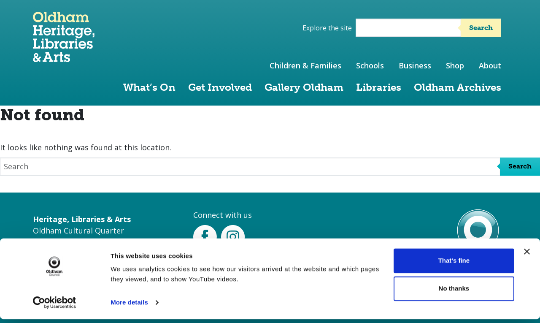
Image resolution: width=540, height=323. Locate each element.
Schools (370, 65)
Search (481, 28)
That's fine (454, 264)
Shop (455, 65)
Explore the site (327, 28)
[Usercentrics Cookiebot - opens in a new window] (55, 306)
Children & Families (305, 65)
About (490, 65)
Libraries (378, 87)
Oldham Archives (457, 87)
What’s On (149, 87)
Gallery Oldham (304, 87)
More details (129, 306)
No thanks (454, 292)
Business (415, 65)
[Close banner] (527, 255)
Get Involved (220, 87)
